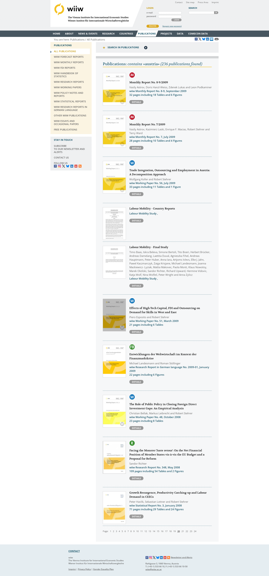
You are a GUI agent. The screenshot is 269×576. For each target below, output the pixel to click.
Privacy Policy (84, 569)
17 (166, 531)
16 (162, 531)
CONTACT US (61, 157)
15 (158, 531)
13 (150, 531)
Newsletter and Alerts (181, 557)
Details (136, 102)
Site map (190, 2)
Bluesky (67, 166)
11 (141, 531)
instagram (59, 166)
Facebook (55, 166)
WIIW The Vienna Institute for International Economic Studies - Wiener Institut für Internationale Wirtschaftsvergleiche (96, 13)
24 (195, 531)
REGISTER (152, 26)
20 (178, 531)
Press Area (203, 2)
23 (191, 531)
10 (137, 531)
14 (154, 531)
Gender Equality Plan (103, 569)
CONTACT (74, 551)
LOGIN (176, 20)
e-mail (150, 12)
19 (174, 531)
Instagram (150, 557)
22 (187, 531)
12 (145, 531)
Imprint (215, 2)
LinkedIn (71, 166)
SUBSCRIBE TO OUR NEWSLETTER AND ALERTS (69, 149)
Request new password (172, 26)
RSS (80, 166)
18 (170, 531)
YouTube (75, 166)
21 (183, 531)
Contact (179, 2)
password (151, 16)
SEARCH (216, 12)
